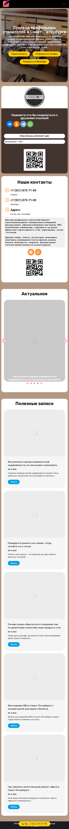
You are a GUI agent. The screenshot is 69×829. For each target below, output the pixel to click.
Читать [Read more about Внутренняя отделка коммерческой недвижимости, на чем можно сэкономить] (13, 482)
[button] (27, 383)
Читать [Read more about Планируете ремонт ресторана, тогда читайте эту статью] (13, 563)
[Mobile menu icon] (63, 4)
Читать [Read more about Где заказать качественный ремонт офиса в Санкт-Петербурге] (13, 807)
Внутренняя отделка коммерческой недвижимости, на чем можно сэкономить (34, 378)
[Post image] (34, 341)
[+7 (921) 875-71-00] (7, 190)
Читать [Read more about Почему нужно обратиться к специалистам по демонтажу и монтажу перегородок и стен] (13, 644)
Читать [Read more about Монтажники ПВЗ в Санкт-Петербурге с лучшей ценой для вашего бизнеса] (13, 726)
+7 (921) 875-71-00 (23, 190)
